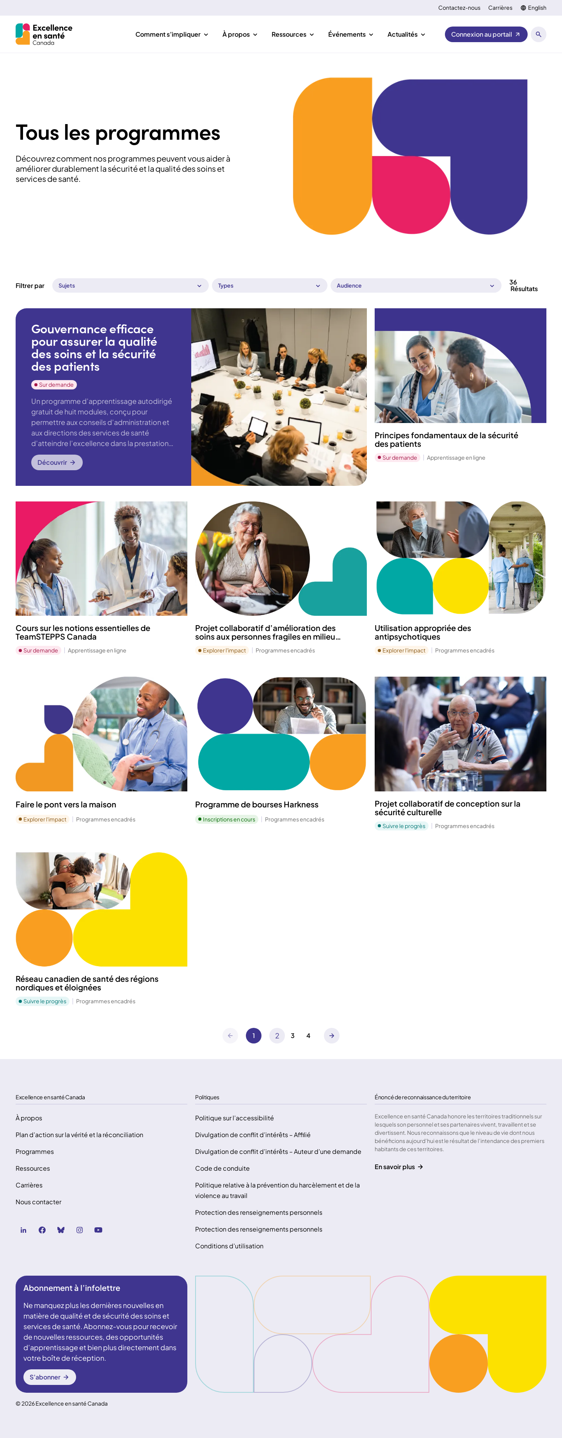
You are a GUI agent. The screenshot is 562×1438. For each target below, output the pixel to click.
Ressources (33, 1168)
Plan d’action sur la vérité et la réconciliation (79, 1134)
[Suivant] (277, 1035)
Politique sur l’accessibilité (234, 1118)
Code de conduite (222, 1168)
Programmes (35, 1151)
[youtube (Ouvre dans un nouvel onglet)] (98, 1230)
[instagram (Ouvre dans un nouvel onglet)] (79, 1230)
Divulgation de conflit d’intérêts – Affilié (253, 1134)
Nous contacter (38, 1202)
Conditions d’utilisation (229, 1246)
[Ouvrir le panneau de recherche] (538, 34)
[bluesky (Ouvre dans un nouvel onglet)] (61, 1230)
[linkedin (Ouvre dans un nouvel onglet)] (23, 1230)
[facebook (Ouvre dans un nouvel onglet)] (42, 1230)
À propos (29, 1118)
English (537, 8)
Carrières (500, 8)
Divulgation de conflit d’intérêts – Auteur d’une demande (278, 1151)
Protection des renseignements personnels (258, 1212)
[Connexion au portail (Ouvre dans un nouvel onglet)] (486, 34)
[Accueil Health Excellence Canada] (45, 34)
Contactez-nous (459, 8)
